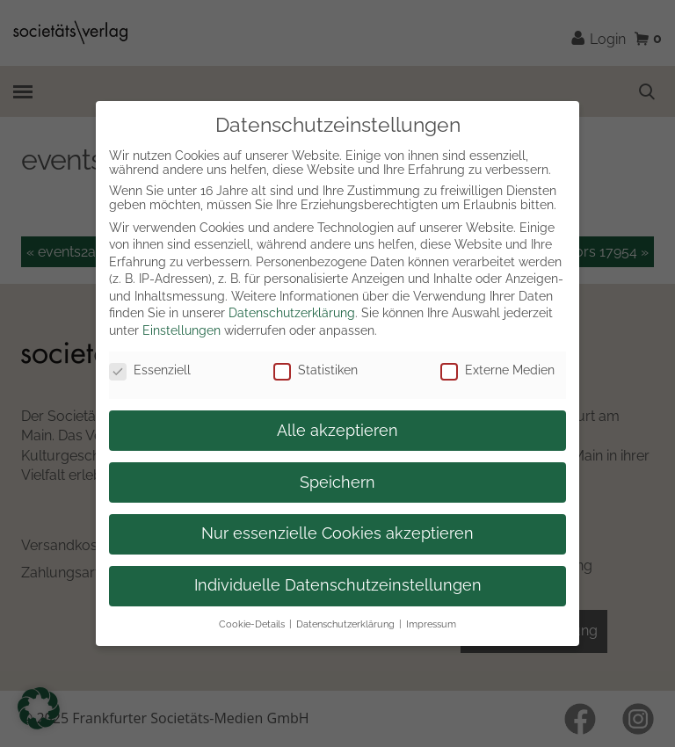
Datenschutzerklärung (292, 313)
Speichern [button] (337, 482)
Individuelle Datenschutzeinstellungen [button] (338, 585)
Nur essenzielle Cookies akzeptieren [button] (337, 533)
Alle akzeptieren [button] (337, 430)
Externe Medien (497, 370)
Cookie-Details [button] (252, 624)
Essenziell (150, 370)
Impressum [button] (431, 624)
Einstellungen (181, 330)
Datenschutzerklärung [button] (345, 624)
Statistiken (315, 370)
